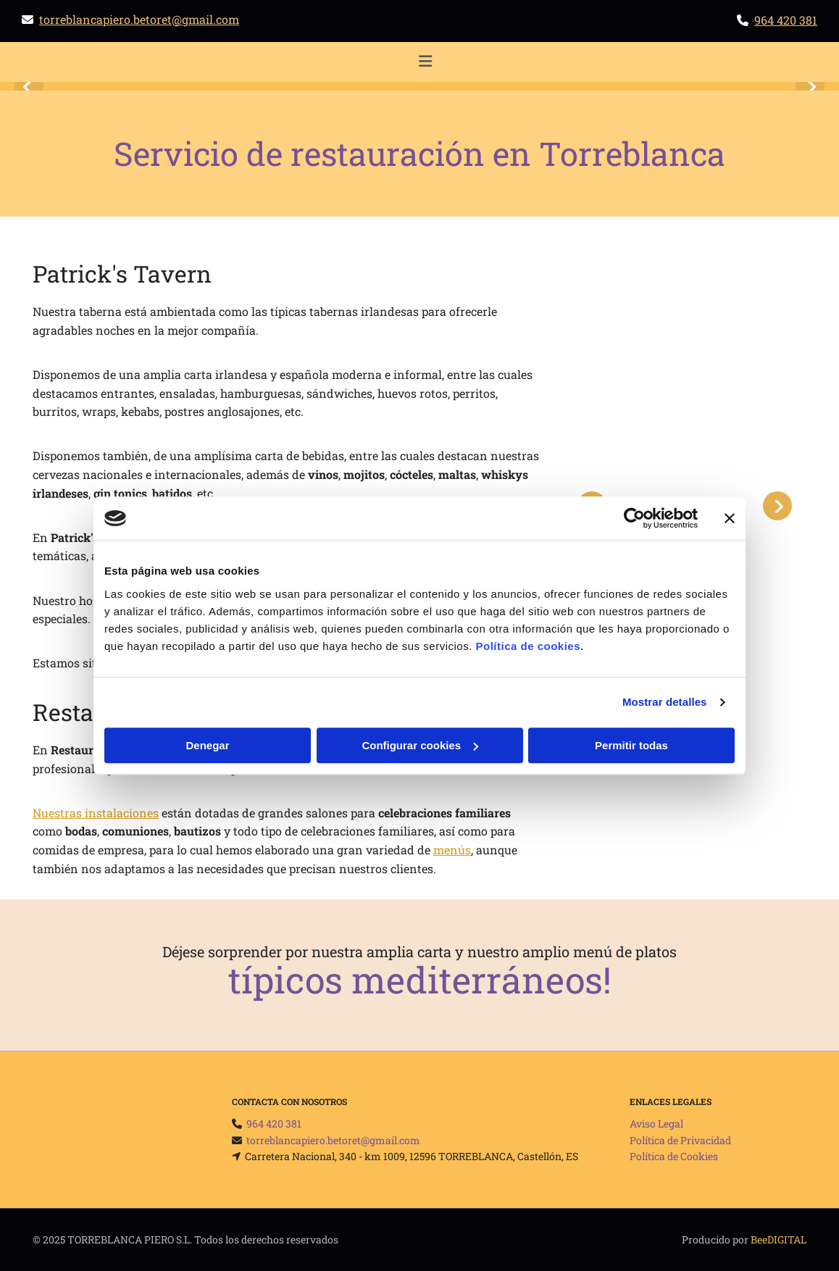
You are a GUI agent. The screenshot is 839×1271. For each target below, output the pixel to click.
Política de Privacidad (680, 1140)
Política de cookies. (529, 646)
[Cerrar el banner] (730, 518)
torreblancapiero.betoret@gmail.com (139, 19)
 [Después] (810, 86)
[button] (425, 62)
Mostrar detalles (664, 702)
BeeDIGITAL (778, 1239)
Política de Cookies (674, 1156)
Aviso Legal (656, 1123)
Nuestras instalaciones (96, 812)
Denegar (207, 745)
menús (452, 849)
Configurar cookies (420, 745)
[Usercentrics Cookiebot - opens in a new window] (634, 518)
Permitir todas (631, 745)
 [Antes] (28, 86)
